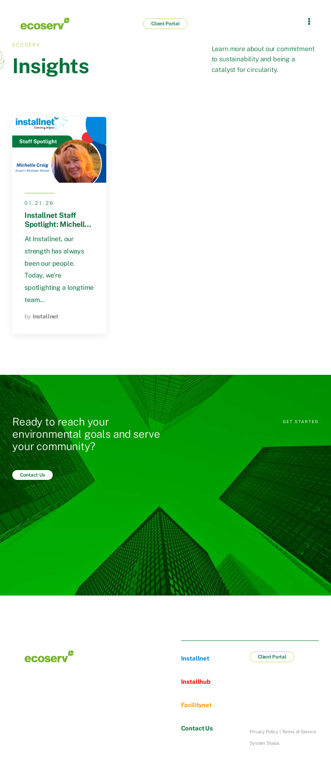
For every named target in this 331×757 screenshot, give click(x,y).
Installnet (45, 316)
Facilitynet (196, 704)
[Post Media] (59, 150)
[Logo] (44, 23)
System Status (265, 743)
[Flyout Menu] (309, 21)
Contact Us (197, 728)
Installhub (195, 681)
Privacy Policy (264, 732)
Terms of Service (299, 732)
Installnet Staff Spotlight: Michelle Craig (56, 224)
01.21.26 (39, 203)
